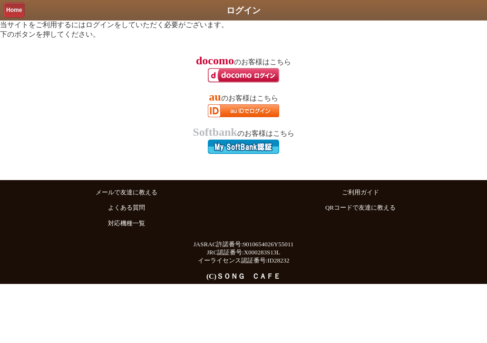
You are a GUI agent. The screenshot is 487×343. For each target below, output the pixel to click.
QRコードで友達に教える (360, 207)
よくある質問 (126, 207)
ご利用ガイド (360, 192)
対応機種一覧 (126, 223)
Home (14, 10)
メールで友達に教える (126, 192)
